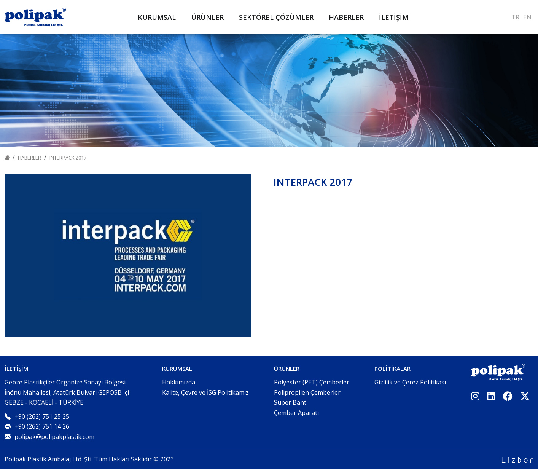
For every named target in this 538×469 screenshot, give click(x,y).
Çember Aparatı (296, 412)
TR (515, 17)
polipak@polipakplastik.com (54, 436)
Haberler (29, 157)
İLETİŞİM (394, 17)
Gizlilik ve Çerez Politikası (410, 382)
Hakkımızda (178, 382)
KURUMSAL (157, 17)
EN (527, 17)
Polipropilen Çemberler (307, 392)
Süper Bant (290, 402)
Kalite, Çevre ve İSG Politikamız (205, 392)
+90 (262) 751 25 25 (41, 416)
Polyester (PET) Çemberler (311, 382)
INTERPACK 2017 (67, 157)
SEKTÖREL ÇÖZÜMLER (276, 17)
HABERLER (346, 17)
